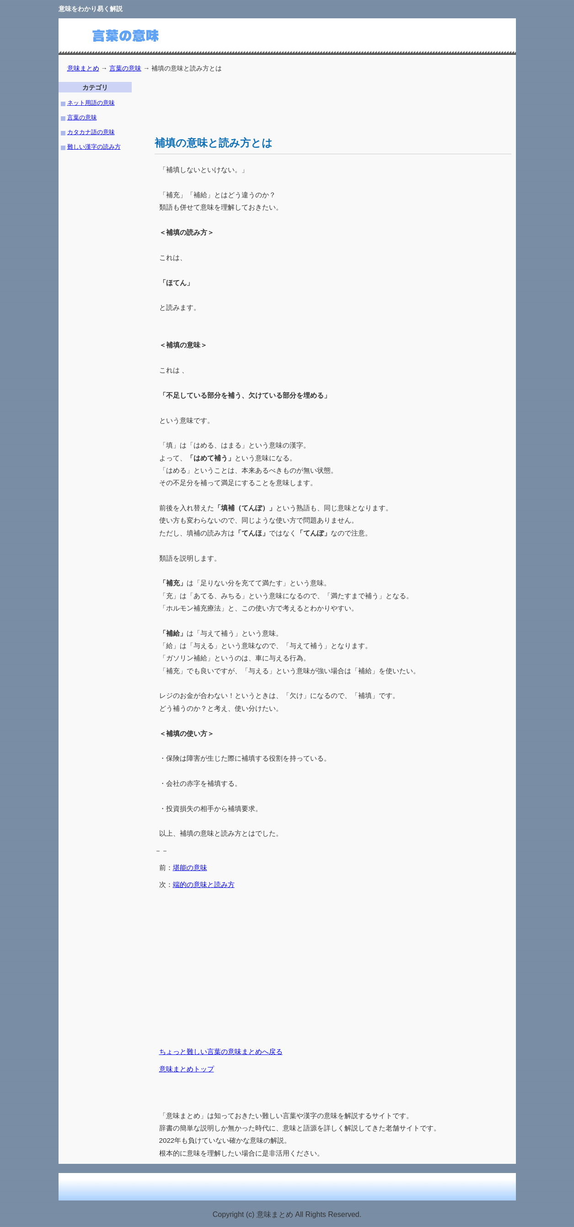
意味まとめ (83, 68)
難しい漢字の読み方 (94, 146)
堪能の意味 (190, 867)
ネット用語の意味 (91, 102)
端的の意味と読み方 (204, 884)
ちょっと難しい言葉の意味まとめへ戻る (221, 1051)
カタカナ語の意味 (91, 132)
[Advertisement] (321, 102)
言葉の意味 (125, 68)
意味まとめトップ (186, 1069)
